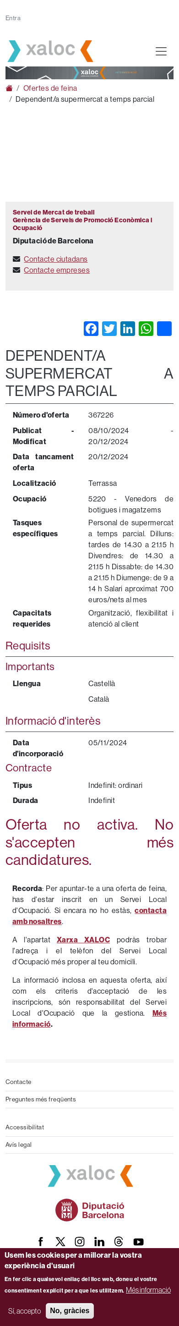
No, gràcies (69, 1311)
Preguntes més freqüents (40, 1099)
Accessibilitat (24, 1127)
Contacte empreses (57, 270)
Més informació (148, 1290)
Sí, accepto (24, 1311)
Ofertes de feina (50, 88)
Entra (13, 18)
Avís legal (18, 1144)
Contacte (18, 1081)
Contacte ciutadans (55, 259)
